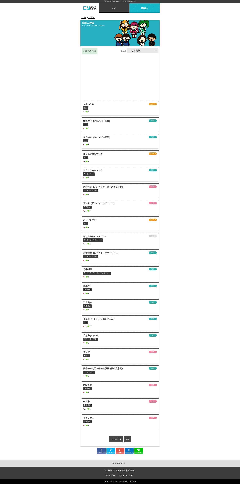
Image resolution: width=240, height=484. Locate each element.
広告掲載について (126, 475)
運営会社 (131, 470)
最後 (127, 439)
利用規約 (108, 470)
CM (114, 8)
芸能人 (144, 8)
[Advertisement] (120, 77)
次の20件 (115, 439)
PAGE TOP (120, 463)
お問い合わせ (111, 475)
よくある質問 (119, 470)
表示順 (139, 50)
